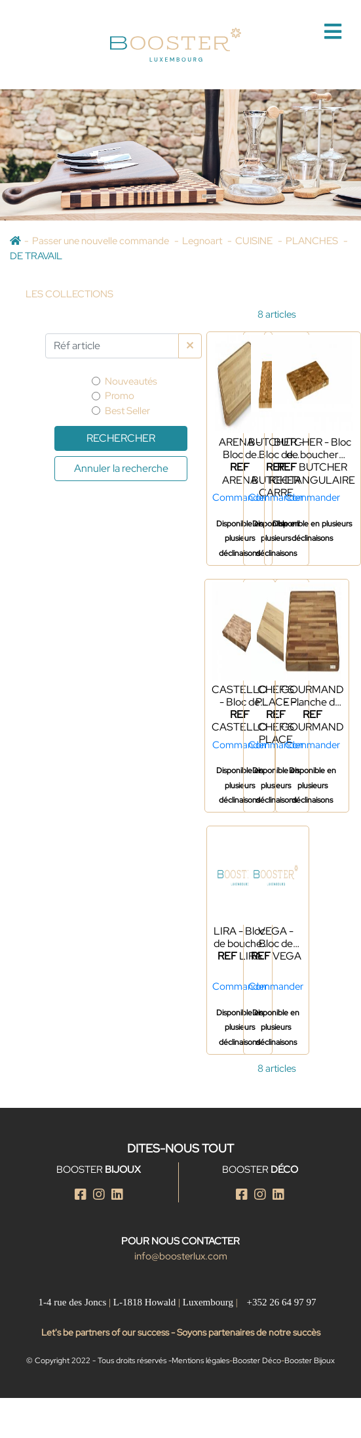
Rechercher (120, 438)
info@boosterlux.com (180, 1256)
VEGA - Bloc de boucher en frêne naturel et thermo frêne (276, 937)
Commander (239, 497)
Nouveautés (131, 381)
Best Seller (127, 410)
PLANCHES (313, 240)
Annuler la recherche (121, 468)
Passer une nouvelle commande (101, 240)
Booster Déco (257, 1360)
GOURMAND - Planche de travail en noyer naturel (312, 695)
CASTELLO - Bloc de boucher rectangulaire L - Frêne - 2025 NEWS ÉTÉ (239, 695)
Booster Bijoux (309, 1360)
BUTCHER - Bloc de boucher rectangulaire (312, 448)
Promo (119, 395)
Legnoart (203, 240)
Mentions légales (200, 1360)
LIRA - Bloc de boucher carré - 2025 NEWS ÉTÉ (240, 937)
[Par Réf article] (112, 345)
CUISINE (255, 240)
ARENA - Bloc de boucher (240, 448)
